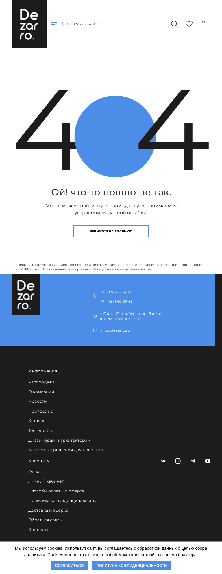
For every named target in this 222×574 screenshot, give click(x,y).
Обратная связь (45, 519)
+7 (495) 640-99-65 (116, 301)
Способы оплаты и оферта (56, 491)
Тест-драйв (40, 430)
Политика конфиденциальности (62, 500)
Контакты (38, 529)
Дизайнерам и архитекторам (59, 440)
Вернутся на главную (111, 231)
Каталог (36, 420)
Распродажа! (42, 382)
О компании (41, 391)
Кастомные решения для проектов (65, 449)
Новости (37, 401)
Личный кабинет (46, 481)
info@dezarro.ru (115, 330)
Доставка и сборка (48, 510)
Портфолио (40, 411)
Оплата (36, 471)
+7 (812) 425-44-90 (81, 24)
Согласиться (69, 565)
